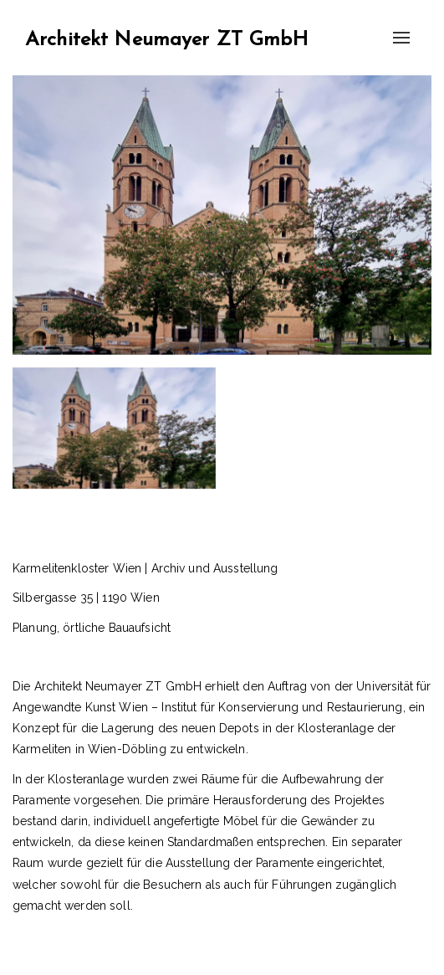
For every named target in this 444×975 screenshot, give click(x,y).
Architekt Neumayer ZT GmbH (167, 40)
